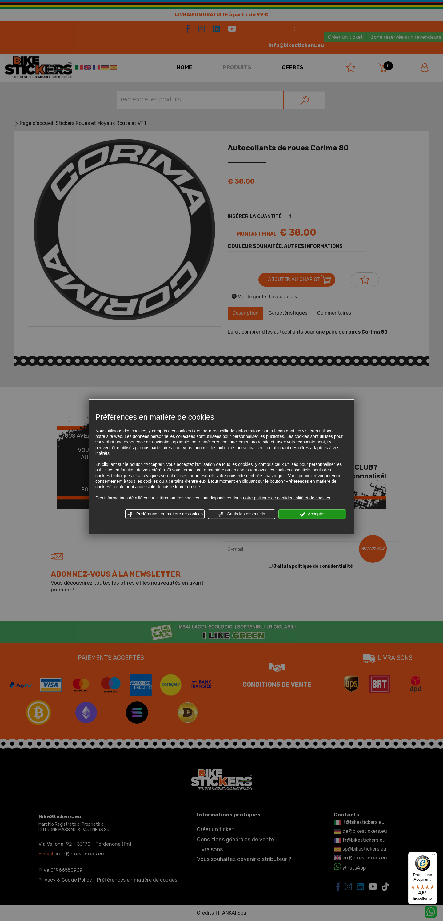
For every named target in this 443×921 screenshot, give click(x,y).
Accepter (312, 514)
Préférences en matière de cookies (165, 514)
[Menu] (433, 855)
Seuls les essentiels (241, 514)
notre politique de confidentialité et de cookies (286, 497)
